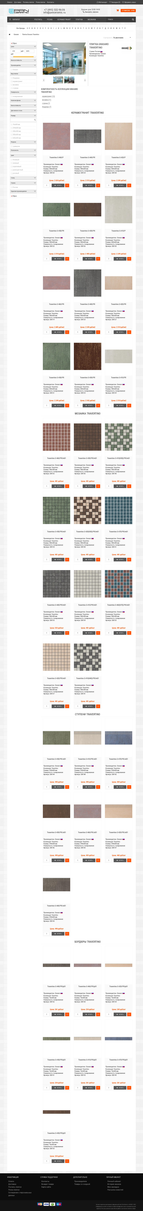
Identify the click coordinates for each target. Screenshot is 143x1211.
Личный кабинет (114, 1181)
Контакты (50, 2)
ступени (15, 88)
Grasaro (16, 34)
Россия (15, 187)
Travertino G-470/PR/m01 (118, 531)
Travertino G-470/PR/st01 (118, 759)
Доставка (17, 2)
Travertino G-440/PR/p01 (56, 986)
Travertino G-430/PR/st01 (56, 832)
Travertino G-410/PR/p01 (87, 1060)
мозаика (16, 85)
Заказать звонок (90, 12)
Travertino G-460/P (56, 157)
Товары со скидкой (82, 1184)
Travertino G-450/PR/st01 (56, 759)
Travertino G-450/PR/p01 (56, 1060)
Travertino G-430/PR (87, 231)
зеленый (16, 163)
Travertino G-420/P (119, 157)
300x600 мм (17, 135)
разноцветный (18, 170)
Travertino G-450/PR (56, 231)
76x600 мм (16, 124)
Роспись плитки (28, 2)
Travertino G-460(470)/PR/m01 (118, 605)
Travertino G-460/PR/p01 (87, 986)
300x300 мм (17, 131)
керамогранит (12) (48, 96)
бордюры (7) (46, 107)
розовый (16, 173)
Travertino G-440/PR (87, 157)
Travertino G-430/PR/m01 (87, 458)
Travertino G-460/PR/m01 (56, 458)
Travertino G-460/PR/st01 (87, 832)
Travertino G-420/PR (118, 304)
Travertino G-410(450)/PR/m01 (118, 458)
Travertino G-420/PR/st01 (118, 832)
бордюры (16, 78)
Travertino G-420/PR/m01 (56, 678)
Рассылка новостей (115, 1190)
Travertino (55, 167)
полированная (18, 96)
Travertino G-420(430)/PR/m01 (87, 531)
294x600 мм (17, 128)
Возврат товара (47, 1184)
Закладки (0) (115, 2)
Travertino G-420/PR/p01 (118, 986)
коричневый (17, 166)
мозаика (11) (46, 100)
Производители (80, 1181)
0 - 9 (28, 28)
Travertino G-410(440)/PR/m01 (87, 678)
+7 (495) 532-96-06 (54, 9)
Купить (57, 185)
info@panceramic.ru (54, 12)
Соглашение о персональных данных (19, 1193)
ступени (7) (46, 103)
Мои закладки (113, 1187)
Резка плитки (40, 2)
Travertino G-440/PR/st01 (56, 906)
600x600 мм (17, 138)
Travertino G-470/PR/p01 (118, 1060)
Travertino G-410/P (119, 231)
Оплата (9, 2)
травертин (16, 146)
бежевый (16, 160)
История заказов (114, 1184)
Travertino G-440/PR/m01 (56, 605)
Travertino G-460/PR (56, 304)
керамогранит (17, 81)
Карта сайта (46, 1187)
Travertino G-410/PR (118, 377)
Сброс (14, 43)
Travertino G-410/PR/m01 (87, 605)
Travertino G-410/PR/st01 (87, 759)
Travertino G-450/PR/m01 (56, 531)
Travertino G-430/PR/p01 (56, 1133)
